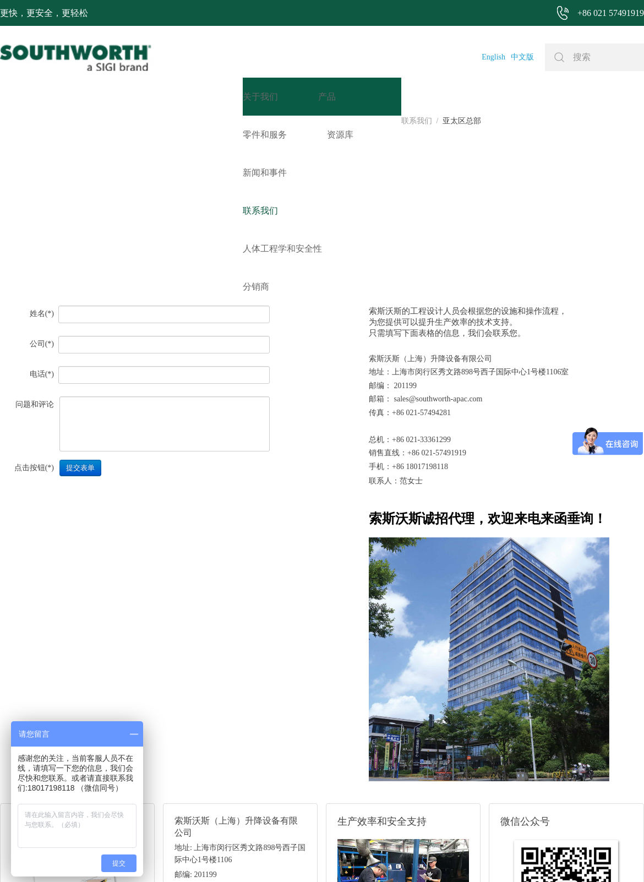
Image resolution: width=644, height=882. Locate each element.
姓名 (37, 145)
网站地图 (308, 857)
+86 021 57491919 (175, 857)
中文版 (522, 57)
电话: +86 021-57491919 (213, 735)
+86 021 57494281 (258, 857)
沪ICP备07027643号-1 (365, 857)
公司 (37, 176)
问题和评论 (34, 236)
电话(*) (42, 206)
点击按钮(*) (34, 300)
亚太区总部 (61, 121)
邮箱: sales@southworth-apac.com (228, 721)
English (493, 57)
